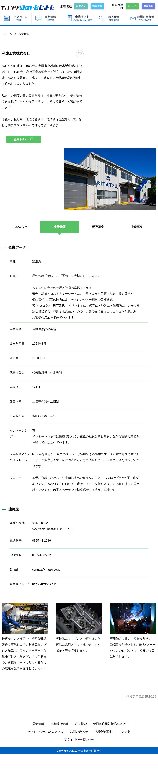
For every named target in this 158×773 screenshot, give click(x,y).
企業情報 (60, 226)
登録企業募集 (103, 731)
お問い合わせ (79, 731)
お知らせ (21, 226)
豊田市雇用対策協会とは (109, 723)
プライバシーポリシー (79, 739)
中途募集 (137, 226)
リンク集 (124, 731)
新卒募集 (98, 226)
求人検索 (81, 723)
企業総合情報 (59, 723)
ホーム (8, 34)
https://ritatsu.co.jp (44, 584)
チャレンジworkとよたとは (46, 731)
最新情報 (38, 723)
